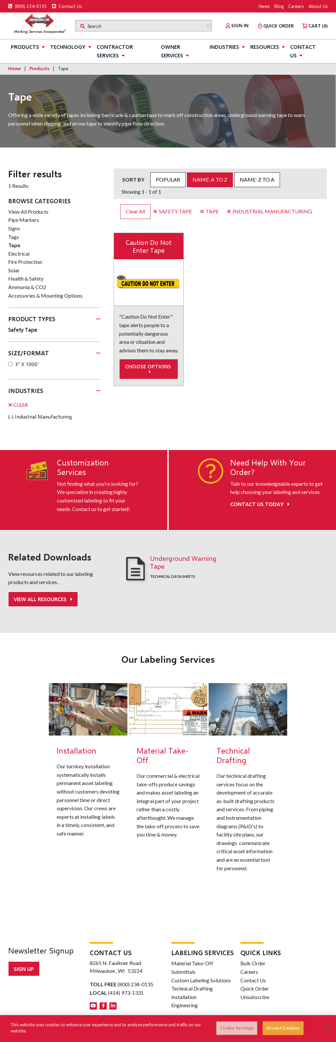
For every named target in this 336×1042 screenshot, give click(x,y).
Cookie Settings (237, 1028)
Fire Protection (25, 262)
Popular (168, 179)
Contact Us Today (259, 504)
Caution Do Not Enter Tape (149, 246)
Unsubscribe (254, 996)
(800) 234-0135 (27, 6)
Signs (14, 228)
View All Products (28, 211)
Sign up (24, 968)
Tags (13, 237)
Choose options (148, 369)
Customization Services (83, 467)
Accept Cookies (283, 1028)
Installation (183, 996)
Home (14, 68)
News (264, 6)
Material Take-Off (192, 963)
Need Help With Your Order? (268, 467)
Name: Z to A (257, 179)
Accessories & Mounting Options (45, 295)
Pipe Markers (23, 220)
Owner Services (172, 51)
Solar (14, 270)
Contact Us (67, 6)
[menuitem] (237, 25)
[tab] (54, 319)
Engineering (184, 1005)
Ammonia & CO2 (27, 287)
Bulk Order (253, 963)
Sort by (133, 179)
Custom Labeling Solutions (201, 980)
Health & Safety (26, 278)
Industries (224, 47)
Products (25, 47)
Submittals (183, 971)
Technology (67, 47)
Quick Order (254, 988)
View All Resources (41, 599)
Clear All (135, 211)
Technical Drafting (192, 988)
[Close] (328, 1029)
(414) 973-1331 (126, 992)
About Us (318, 6)
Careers (296, 6)
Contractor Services (115, 51)
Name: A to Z (210, 179)
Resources (264, 47)
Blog (279, 6)
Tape (14, 245)
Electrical (18, 253)
